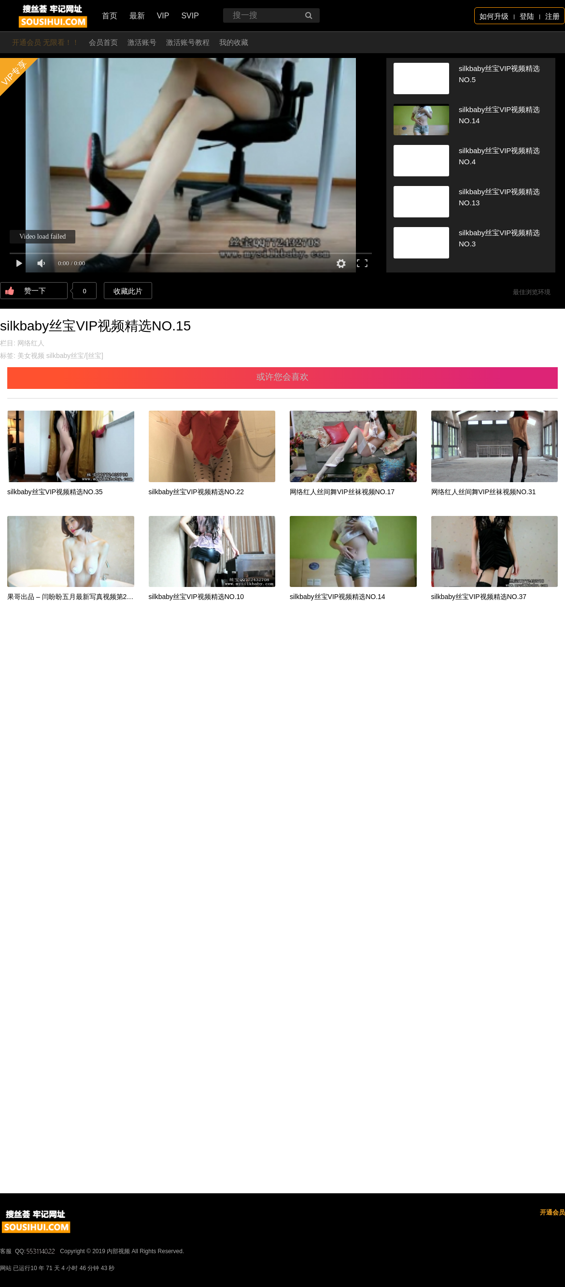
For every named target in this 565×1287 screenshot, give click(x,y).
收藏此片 (127, 291)
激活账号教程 (188, 42)
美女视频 (30, 355)
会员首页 (103, 42)
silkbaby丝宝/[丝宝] (74, 355)
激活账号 (141, 42)
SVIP (189, 16)
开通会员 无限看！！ (45, 42)
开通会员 (552, 1212)
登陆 (527, 16)
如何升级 (494, 16)
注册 (552, 16)
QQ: (35, 1251)
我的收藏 (233, 42)
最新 (137, 16)
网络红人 (30, 343)
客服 (6, 1251)
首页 (109, 16)
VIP (163, 16)
